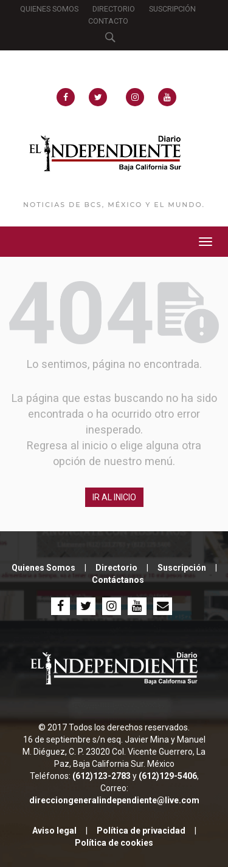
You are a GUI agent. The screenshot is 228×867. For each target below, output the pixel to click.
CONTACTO (108, 20)
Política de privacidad (141, 830)
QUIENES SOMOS (49, 8)
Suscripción (181, 568)
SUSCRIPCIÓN (172, 8)
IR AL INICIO (114, 497)
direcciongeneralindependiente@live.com (114, 800)
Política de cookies (114, 843)
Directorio (116, 568)
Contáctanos (118, 580)
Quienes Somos (43, 568)
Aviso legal (54, 830)
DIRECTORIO (113, 8)
